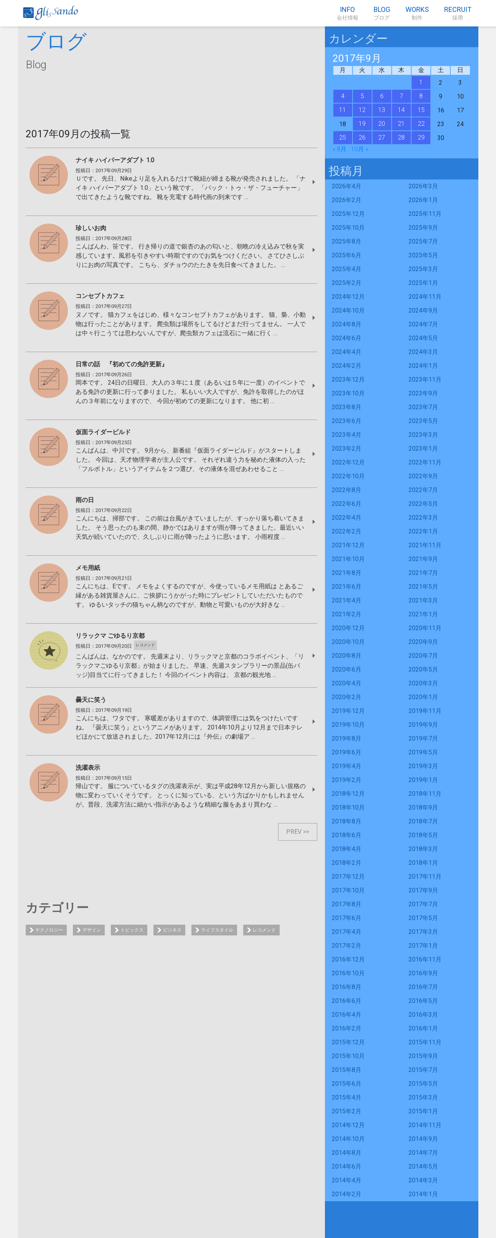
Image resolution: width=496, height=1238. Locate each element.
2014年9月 (423, 1139)
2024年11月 (425, 296)
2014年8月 (346, 1152)
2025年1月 (423, 282)
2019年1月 (423, 780)
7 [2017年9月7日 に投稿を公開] (401, 96)
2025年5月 (423, 255)
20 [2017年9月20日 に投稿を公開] (381, 123)
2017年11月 (425, 876)
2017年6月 (346, 918)
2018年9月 (423, 807)
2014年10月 (348, 1139)
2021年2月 (346, 614)
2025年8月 (346, 241)
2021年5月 (423, 586)
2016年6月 (346, 1000)
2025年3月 (423, 269)
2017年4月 (346, 931)
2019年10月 (348, 724)
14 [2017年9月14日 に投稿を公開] (401, 110)
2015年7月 (423, 1069)
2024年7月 (423, 324)
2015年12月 (348, 1042)
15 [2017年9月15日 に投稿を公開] (421, 110)
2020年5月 (423, 669)
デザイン (91, 930)
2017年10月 (348, 890)
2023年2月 (346, 448)
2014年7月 (423, 1152)
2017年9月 (423, 890)
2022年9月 (423, 476)
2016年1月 (423, 1028)
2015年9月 (423, 1056)
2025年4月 (346, 269)
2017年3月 (423, 931)
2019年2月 (346, 780)
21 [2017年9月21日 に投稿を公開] (401, 123)
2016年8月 (346, 987)
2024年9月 (423, 310)
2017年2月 (346, 945)
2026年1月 (423, 200)
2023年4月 (346, 434)
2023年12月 (348, 379)
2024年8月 (346, 324)
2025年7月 (423, 241)
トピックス (131, 930)
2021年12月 (348, 545)
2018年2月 (346, 862)
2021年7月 (423, 572)
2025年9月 (423, 227)
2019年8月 (346, 738)
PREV (294, 831)
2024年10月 (348, 310)
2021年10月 (348, 559)
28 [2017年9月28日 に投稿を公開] (401, 137)
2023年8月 (346, 407)
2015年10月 (348, 1056)
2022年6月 (346, 503)
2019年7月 (423, 738)
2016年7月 (423, 987)
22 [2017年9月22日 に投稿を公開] (421, 123)
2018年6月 (346, 835)
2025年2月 (346, 282)
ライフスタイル (217, 930)
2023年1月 (423, 448)
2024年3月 (423, 352)
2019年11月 (425, 710)
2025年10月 (348, 227)
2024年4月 (346, 352)
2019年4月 (346, 766)
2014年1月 (423, 1194)
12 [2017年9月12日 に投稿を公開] (362, 110)
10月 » (359, 149)
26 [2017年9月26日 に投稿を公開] (362, 137)
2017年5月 (423, 918)
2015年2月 (346, 1111)
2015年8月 (346, 1069)
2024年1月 (423, 365)
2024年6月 (346, 338)
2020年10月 (348, 641)
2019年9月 (423, 724)
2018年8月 (346, 821)
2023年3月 (423, 434)
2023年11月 (425, 379)
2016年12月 (348, 959)
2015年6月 (346, 1083)
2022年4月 (346, 517)
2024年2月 (346, 365)
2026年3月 (423, 186)
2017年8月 (346, 904)
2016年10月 (348, 973)
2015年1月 (423, 1111)
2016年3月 (423, 1014)
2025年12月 (348, 213)
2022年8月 (346, 490)
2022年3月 (423, 517)
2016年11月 (425, 959)
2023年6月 (346, 421)
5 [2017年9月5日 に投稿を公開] (362, 96)
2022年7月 (423, 490)
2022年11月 (425, 462)
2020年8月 (346, 655)
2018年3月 (423, 849)
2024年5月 (423, 338)
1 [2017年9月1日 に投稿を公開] (421, 82)
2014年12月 (348, 1125)
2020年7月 (423, 655)
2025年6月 (346, 255)
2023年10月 (348, 393)
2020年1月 (423, 697)
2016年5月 (423, 1000)
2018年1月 (423, 862)
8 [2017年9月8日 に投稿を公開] (421, 96)
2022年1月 (423, 531)
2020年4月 (346, 683)
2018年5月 (423, 835)
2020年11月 (425, 628)
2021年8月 (346, 572)
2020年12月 (348, 628)
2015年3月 (423, 1097)
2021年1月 (423, 614)
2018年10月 (348, 807)
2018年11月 (425, 793)
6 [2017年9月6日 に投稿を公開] (382, 96)
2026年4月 (346, 186)
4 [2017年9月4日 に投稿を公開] (342, 96)
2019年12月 (348, 710)
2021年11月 (425, 545)
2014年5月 (423, 1166)
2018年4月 (346, 849)
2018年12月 (348, 793)
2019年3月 (423, 766)
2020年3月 (423, 683)
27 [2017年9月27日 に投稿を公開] (381, 137)
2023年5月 (423, 421)
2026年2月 (346, 200)
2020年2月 (346, 697)
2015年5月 (423, 1083)
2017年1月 (423, 945)
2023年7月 (423, 407)
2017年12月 (348, 876)
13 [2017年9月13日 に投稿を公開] (381, 110)
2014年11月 (425, 1125)
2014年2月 (346, 1194)
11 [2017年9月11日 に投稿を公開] (342, 110)
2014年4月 (346, 1180)
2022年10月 (348, 476)
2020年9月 (423, 641)
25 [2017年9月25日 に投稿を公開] (342, 137)
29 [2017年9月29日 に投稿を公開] (421, 137)
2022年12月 (348, 462)
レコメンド (264, 930)
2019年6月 (346, 752)
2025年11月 (425, 213)
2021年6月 (346, 586)
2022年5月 (423, 503)
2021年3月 (423, 600)
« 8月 (339, 149)
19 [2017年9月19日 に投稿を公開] (362, 123)
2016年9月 (423, 973)
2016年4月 (346, 1014)
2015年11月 (425, 1042)
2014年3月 (423, 1180)
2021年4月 (346, 600)
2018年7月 (423, 821)
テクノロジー (49, 930)
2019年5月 (423, 752)
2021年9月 (423, 559)
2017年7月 (423, 904)
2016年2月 (346, 1028)
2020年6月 (346, 669)
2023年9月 (423, 393)
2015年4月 (346, 1097)
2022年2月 (346, 531)
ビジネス (172, 930)
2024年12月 (348, 296)
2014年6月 (346, 1166)
